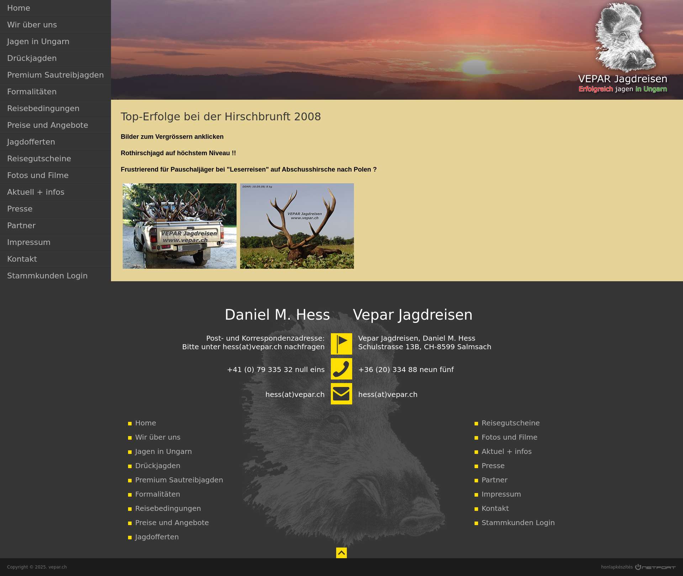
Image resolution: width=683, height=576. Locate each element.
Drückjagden (32, 58)
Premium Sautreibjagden (55, 74)
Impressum (29, 242)
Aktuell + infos (35, 192)
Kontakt (22, 259)
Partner (21, 225)
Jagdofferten (31, 141)
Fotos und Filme (38, 175)
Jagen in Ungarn (38, 41)
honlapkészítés (617, 567)
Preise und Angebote (47, 125)
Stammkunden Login (47, 275)
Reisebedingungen (43, 108)
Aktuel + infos (507, 451)
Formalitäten (32, 91)
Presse (19, 208)
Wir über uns (32, 24)
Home (18, 8)
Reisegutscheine (39, 158)
